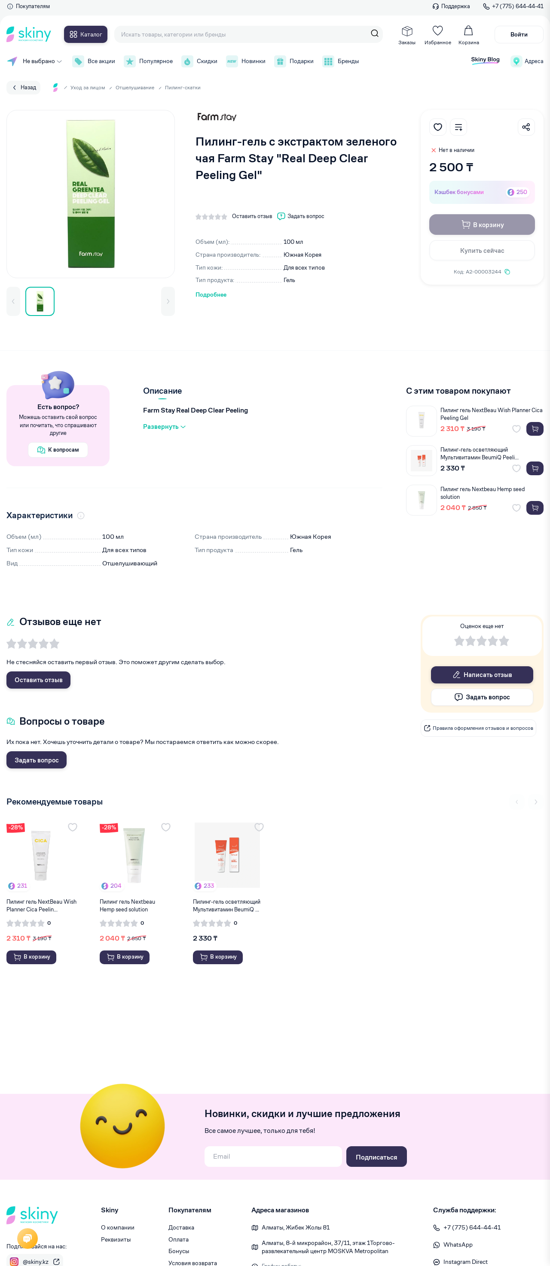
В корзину (482, 224)
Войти (519, 34)
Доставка (181, 1227)
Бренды (340, 61)
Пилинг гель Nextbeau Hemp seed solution (482, 493)
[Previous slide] (517, 802)
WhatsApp (453, 1244)
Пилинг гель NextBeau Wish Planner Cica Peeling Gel (491, 414)
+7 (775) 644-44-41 (513, 6)
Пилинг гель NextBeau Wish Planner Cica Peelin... (41, 905)
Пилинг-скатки (183, 87)
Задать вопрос (37, 760)
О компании (117, 1227)
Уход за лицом (87, 87)
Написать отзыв (482, 674)
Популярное (148, 61)
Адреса (527, 61)
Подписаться (376, 1157)
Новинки (246, 61)
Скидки (199, 61)
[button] (13, 301)
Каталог (85, 34)
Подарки (294, 61)
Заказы (407, 35)
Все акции (93, 61)
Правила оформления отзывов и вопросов (478, 728)
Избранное (438, 35)
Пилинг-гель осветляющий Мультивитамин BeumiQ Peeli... (479, 453)
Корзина (468, 35)
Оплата (178, 1239)
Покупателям (28, 6)
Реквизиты (116, 1239)
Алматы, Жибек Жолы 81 (296, 1227)
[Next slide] (536, 802)
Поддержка (451, 6)
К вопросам (58, 450)
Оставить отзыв (39, 680)
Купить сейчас (482, 250)
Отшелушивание (135, 87)
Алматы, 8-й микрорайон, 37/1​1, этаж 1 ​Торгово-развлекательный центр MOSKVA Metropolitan (328, 1247)
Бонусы (178, 1251)
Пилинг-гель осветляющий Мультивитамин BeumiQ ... (226, 905)
